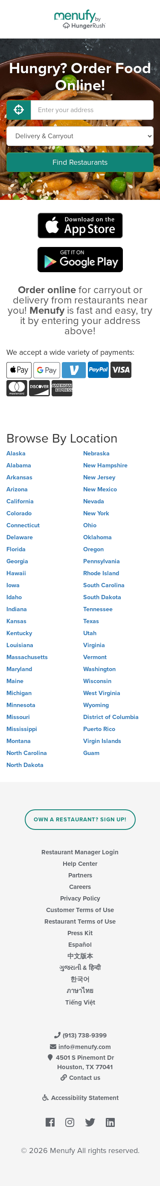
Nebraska (96, 453)
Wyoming (96, 705)
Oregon (93, 549)
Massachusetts (27, 657)
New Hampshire (105, 465)
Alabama (18, 465)
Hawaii (16, 573)
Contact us (80, 1078)
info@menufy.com (80, 1047)
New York (96, 513)
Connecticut (23, 525)
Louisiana (19, 645)
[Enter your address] (92, 110)
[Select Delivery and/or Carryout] (80, 136)
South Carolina (104, 585)
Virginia (94, 645)
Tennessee (98, 609)
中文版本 (80, 956)
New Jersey (99, 477)
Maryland (19, 669)
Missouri (18, 717)
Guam (91, 753)
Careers (80, 887)
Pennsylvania (101, 561)
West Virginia (101, 693)
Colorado (19, 513)
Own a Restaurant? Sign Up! (80, 819)
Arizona (17, 489)
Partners (80, 875)
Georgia (17, 561)
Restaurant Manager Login (80, 852)
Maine (14, 681)
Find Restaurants (80, 162)
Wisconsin (97, 681)
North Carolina (26, 753)
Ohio (89, 525)
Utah (89, 633)
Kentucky (19, 633)
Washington (99, 669)
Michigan (19, 693)
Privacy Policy (80, 898)
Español (80, 944)
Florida (16, 549)
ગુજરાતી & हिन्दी (80, 968)
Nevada (93, 501)
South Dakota (102, 597)
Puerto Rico (99, 729)
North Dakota (25, 765)
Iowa (13, 585)
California (20, 501)
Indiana (16, 609)
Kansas (16, 621)
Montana (18, 741)
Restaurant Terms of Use (80, 921)
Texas (91, 621)
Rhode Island (101, 573)
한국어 (80, 979)
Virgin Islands (102, 741)
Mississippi (21, 729)
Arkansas (19, 477)
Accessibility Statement (80, 1098)
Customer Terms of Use (80, 910)
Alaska (16, 453)
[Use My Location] (18, 110)
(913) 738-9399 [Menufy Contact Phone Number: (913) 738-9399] (80, 1035)
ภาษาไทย (80, 991)
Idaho (14, 597)
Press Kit (80, 933)
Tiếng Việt (80, 1002)
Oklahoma (97, 537)
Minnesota (20, 705)
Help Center (80, 864)
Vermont (95, 657)
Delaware (19, 537)
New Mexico (100, 489)
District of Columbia (111, 717)
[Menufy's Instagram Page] (69, 1122)
